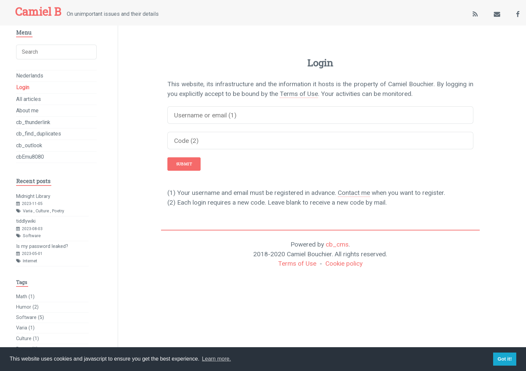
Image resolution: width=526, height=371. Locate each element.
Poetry (58, 210)
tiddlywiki (26, 221)
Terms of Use (299, 94)
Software (32, 235)
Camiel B (38, 11)
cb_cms (337, 244)
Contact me (354, 193)
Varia (28, 210)
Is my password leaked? (42, 246)
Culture (42, 210)
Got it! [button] (504, 359)
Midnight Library (33, 196)
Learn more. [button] (216, 359)
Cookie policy (344, 263)
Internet (30, 260)
